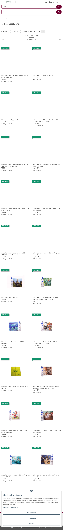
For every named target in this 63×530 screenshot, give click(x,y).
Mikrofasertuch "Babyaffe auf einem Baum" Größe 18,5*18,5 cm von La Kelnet (46, 387)
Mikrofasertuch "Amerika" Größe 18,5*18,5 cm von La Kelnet (15, 209)
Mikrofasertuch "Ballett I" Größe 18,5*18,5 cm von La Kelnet (47, 431)
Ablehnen (31, 523)
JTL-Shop (53, 527)
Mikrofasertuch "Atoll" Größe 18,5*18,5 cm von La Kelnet (15, 343)
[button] (46, 2)
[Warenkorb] (55, 2)
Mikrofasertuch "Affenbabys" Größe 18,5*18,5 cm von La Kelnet (15, 76)
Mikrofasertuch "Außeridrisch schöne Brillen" (15, 386)
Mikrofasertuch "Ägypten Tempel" (11, 120)
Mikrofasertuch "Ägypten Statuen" (43, 75)
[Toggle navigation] (2, 1)
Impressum (6, 507)
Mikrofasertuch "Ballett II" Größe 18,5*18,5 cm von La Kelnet (15, 476)
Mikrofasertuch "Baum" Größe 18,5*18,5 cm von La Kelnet (46, 476)
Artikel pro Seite (28, 31)
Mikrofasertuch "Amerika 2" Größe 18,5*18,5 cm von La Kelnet (46, 165)
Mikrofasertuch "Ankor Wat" (10, 297)
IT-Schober (41, 527)
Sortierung (14, 31)
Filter (5, 31)
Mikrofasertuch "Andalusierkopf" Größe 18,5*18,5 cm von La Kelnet (13, 254)
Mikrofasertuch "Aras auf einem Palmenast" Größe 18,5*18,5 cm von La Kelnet (46, 298)
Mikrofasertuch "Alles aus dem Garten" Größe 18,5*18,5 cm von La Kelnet (47, 120)
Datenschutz (14, 507)
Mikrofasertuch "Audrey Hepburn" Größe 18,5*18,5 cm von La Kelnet (45, 343)
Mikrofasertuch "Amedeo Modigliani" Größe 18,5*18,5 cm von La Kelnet (14, 165)
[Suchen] (31, 7)
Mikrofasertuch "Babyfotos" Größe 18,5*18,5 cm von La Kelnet (15, 431)
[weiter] (60, 39)
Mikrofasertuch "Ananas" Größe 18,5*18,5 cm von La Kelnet (46, 209)
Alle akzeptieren (31, 512)
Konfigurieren (32, 518)
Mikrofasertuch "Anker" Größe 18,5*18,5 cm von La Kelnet (46, 254)
